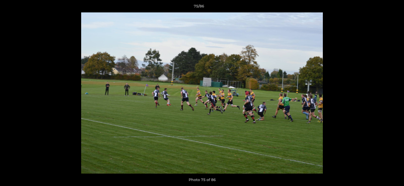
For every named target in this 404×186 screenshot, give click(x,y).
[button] (382, 7)
